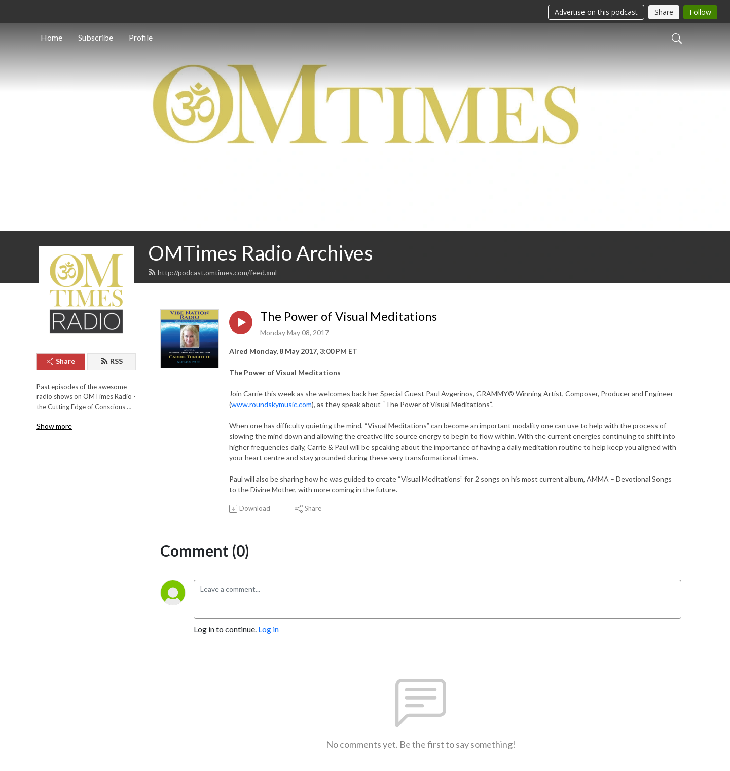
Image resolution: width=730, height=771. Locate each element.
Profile (141, 37)
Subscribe (95, 37)
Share (61, 361)
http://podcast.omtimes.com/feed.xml (212, 272)
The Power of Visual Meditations (348, 316)
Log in (268, 629)
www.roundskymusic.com (271, 404)
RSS (111, 361)
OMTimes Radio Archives (260, 253)
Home (51, 37)
